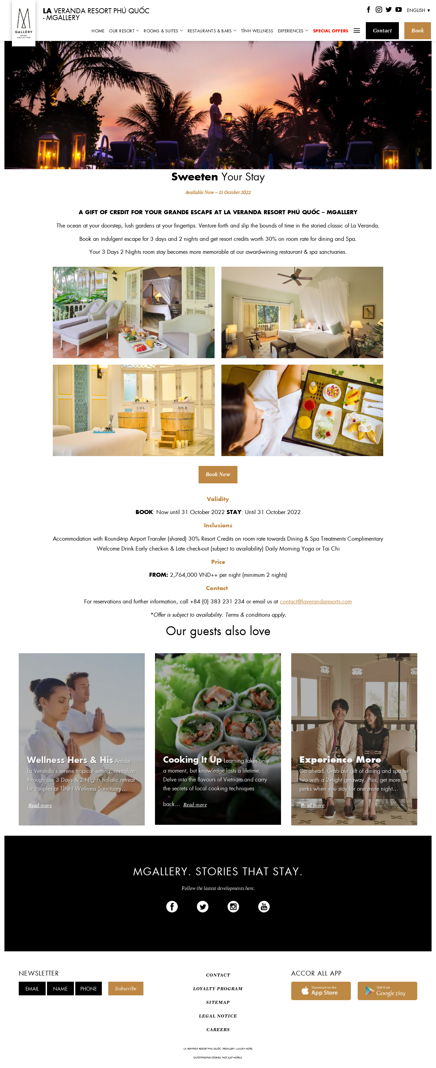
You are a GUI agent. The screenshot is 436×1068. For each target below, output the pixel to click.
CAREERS (218, 1030)
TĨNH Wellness (257, 31)
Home (98, 31)
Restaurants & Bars (212, 30)
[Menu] (357, 31)
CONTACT (218, 975)
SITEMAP (218, 1002)
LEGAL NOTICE (218, 1016)
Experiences (293, 30)
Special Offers (330, 30)
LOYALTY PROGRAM (218, 989)
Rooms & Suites (163, 30)
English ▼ (419, 10)
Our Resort (124, 30)
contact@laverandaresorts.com (316, 601)
